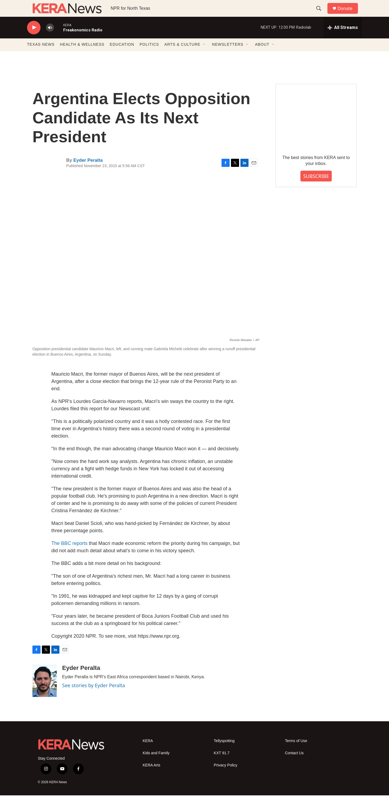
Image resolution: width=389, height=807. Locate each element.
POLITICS (149, 56)
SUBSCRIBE (316, 187)
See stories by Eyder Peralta (93, 697)
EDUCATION (122, 56)
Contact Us (294, 765)
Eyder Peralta (88, 171)
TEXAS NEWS (41, 56)
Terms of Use (296, 752)
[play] (33, 39)
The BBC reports (69, 555)
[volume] (50, 39)
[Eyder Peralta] (44, 692)
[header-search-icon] (321, 14)
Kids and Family (156, 765)
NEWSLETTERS (227, 56)
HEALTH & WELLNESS (82, 56)
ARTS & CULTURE (182, 56)
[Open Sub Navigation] (204, 56)
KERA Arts (151, 777)
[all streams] (342, 39)
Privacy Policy (225, 777)
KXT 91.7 (221, 765)
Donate (348, 14)
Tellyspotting (224, 752)
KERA (148, 752)
